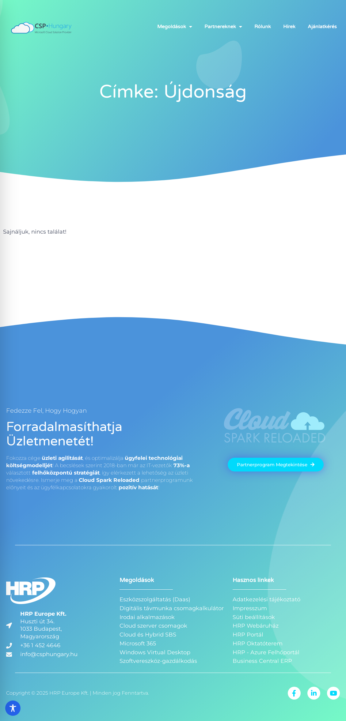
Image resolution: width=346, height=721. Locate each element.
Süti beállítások (254, 617)
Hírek (289, 27)
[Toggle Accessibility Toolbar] (13, 708)
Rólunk (262, 27)
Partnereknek (223, 26)
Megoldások (174, 26)
